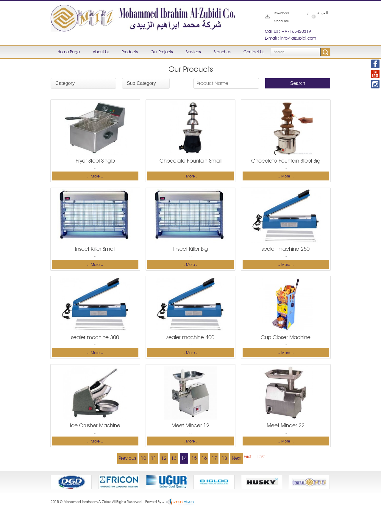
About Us (101, 51)
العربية (314, 16)
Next (236, 458)
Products (130, 51)
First (247, 456)
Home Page (68, 51)
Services (193, 51)
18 (224, 458)
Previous (127, 458)
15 (194, 458)
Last (261, 456)
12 (163, 458)
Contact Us (253, 51)
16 (204, 458)
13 (174, 458)
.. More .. (95, 176)
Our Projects (162, 51)
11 (153, 458)
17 (214, 458)
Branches (221, 51)
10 (143, 458)
